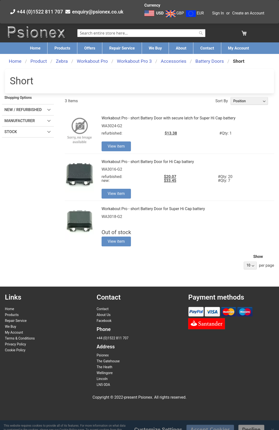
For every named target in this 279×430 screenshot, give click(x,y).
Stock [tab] (10, 131)
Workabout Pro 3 (134, 61)
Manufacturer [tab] (19, 120)
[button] (154, 15)
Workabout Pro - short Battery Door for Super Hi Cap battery (153, 208)
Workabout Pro (92, 61)
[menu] (139, 48)
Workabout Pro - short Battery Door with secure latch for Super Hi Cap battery (168, 118)
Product (38, 61)
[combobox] (141, 33)
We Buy (10, 327)
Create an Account (248, 13)
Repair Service (16, 321)
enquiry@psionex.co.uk (97, 12)
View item (116, 146)
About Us (104, 315)
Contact (103, 309)
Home (15, 61)
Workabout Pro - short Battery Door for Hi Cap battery (148, 161)
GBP (175, 13)
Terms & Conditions (20, 338)
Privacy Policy (15, 344)
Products (12, 315)
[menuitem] (35, 48)
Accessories (173, 61)
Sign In (218, 13)
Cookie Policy (15, 350)
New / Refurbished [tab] (23, 109)
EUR (195, 13)
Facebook (104, 321)
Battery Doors (209, 61)
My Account (14, 332)
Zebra (62, 61)
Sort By (221, 101)
